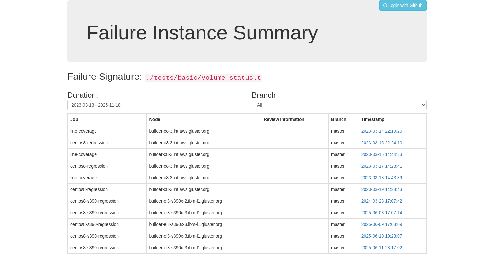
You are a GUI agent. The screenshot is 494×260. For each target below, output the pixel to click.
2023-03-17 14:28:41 (381, 166)
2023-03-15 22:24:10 (381, 142)
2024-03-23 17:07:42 (381, 201)
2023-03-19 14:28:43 (381, 189)
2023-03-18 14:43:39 (381, 177)
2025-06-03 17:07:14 (381, 212)
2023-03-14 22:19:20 (381, 131)
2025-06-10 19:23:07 (381, 236)
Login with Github (402, 5)
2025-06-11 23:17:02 (381, 247)
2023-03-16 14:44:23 (381, 154)
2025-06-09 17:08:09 (381, 224)
